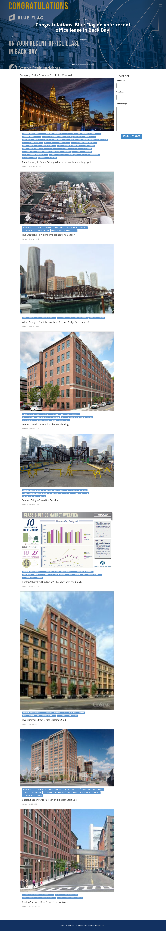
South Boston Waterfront (87, 155)
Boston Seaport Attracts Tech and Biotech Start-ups (49, 799)
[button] (12, 34)
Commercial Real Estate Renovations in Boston (45, 575)
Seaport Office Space (32, 152)
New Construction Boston (83, 143)
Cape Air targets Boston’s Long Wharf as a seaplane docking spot (56, 162)
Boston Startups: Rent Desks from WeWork (45, 902)
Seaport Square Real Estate (64, 230)
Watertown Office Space (34, 496)
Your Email (131, 95)
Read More (83, 40)
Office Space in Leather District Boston (76, 146)
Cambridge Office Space (92, 789)
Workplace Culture (47, 158)
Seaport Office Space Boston (57, 152)
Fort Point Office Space (34, 414)
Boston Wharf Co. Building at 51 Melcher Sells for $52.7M (52, 581)
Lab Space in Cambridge (54, 792)
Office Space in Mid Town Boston (77, 417)
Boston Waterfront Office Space (69, 713)
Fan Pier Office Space (32, 143)
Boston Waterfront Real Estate (57, 137)
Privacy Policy (101, 925)
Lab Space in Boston (32, 792)
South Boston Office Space (35, 155)
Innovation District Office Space (38, 895)
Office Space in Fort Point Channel (39, 146)
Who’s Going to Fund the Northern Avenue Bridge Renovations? (55, 322)
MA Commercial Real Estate (56, 143)
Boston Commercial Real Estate (37, 134)
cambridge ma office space (67, 789)
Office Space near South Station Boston (41, 149)
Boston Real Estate (31, 137)
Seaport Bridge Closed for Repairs (40, 500)
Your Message (131, 117)
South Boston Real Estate (61, 155)
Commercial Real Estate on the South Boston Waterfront (80, 140)
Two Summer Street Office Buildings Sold (44, 719)
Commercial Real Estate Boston (37, 140)
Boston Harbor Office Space (67, 134)
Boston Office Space (91, 134)
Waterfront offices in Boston (74, 493)
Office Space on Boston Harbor (76, 149)
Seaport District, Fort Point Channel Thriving (45, 424)
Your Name (131, 83)
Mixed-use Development (66, 895)
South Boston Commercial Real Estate (40, 493)
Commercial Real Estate (85, 137)
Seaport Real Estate (82, 152)
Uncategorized (29, 158)
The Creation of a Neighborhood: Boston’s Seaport (48, 234)
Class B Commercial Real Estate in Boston (73, 572)
